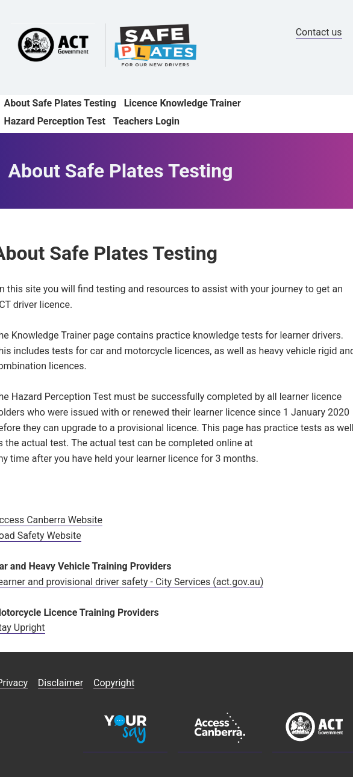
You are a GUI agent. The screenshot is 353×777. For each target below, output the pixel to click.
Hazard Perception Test (54, 121)
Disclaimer (60, 683)
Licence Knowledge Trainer (182, 103)
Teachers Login (146, 121)
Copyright (113, 683)
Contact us (319, 32)
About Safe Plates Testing (60, 103)
